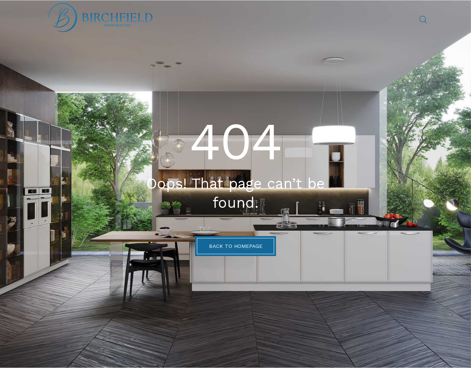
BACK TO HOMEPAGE (235, 246)
